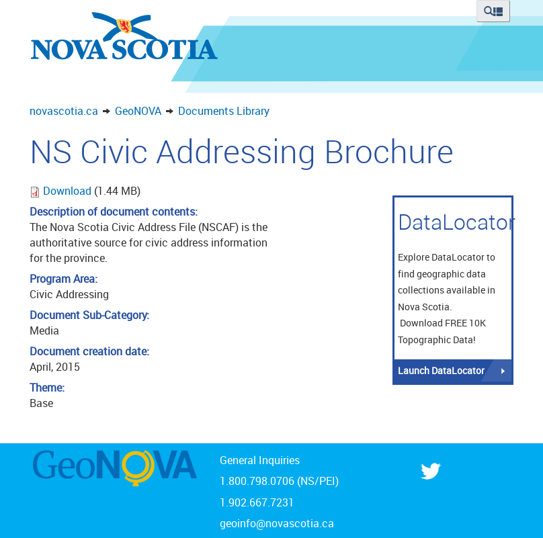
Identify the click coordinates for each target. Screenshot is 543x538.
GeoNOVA (138, 110)
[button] (493, 11)
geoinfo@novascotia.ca (277, 523)
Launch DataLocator (441, 370)
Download (68, 190)
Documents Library (223, 110)
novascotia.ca (64, 110)
